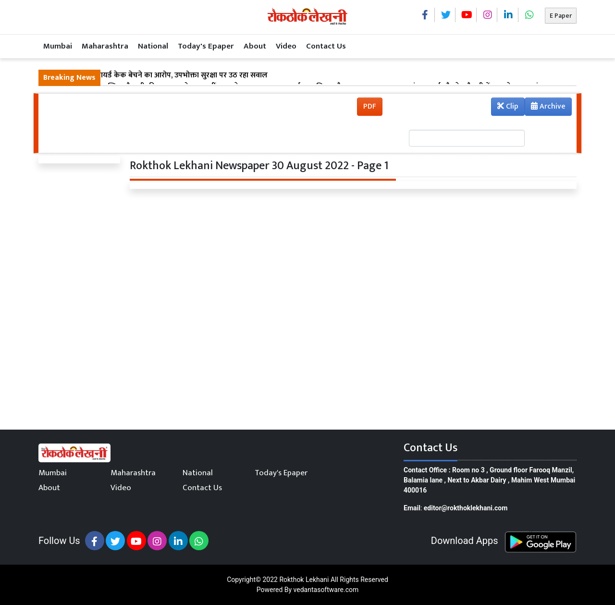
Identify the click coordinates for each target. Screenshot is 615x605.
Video (286, 46)
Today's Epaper (206, 46)
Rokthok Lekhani (304, 579)
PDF (369, 106)
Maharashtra (105, 46)
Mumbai (57, 46)
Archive (545, 107)
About (255, 46)
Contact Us (326, 46)
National (153, 46)
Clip (507, 106)
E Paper (561, 15)
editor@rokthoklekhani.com (466, 508)
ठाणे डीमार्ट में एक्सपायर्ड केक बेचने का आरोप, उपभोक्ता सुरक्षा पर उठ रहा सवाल (155, 75)
